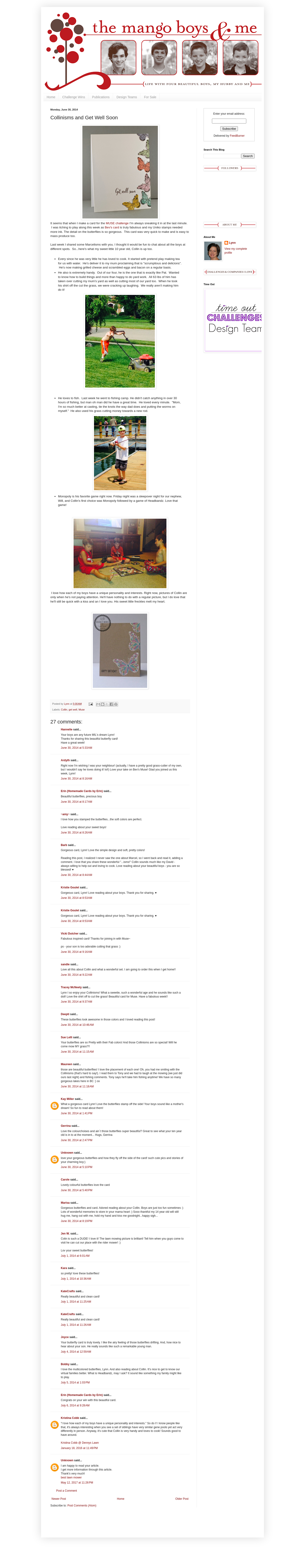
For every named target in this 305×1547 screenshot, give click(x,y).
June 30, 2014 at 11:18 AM (77, 1086)
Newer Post (59, 1498)
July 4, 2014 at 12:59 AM (76, 1351)
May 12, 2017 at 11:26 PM (77, 1482)
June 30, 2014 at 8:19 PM (76, 1221)
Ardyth (65, 760)
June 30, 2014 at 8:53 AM (76, 898)
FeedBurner (237, 135)
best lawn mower (71, 1477)
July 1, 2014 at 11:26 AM (76, 1324)
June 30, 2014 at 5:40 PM (76, 1190)
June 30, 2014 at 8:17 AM (76, 801)
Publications (101, 97)
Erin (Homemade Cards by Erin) (82, 791)
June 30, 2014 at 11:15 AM (77, 1051)
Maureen (66, 1064)
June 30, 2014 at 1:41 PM (76, 1113)
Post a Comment (66, 1490)
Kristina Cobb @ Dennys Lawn (80, 1442)
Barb (64, 845)
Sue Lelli (67, 1037)
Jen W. (65, 1233)
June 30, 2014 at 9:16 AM (76, 951)
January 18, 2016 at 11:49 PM (79, 1448)
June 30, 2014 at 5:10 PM (76, 1167)
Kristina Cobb (70, 1418)
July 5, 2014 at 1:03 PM (75, 1382)
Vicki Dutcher (69, 933)
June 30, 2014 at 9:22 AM (76, 974)
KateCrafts (68, 1291)
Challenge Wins (73, 97)
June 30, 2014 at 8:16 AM (76, 778)
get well (73, 709)
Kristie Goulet (70, 887)
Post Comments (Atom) (81, 1505)
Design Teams (127, 97)
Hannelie (66, 729)
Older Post (181, 1498)
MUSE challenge (117, 223)
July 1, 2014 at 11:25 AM (76, 1301)
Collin (64, 709)
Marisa (65, 1202)
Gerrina (66, 1125)
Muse (81, 709)
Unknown (67, 1152)
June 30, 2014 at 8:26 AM (76, 832)
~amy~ (65, 814)
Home (51, 97)
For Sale (150, 97)
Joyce (65, 1337)
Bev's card (112, 227)
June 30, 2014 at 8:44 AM (76, 875)
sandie (65, 964)
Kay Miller (67, 1099)
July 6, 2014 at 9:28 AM (75, 1405)
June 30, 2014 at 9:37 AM (76, 1001)
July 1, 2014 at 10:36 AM (76, 1278)
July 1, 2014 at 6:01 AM (75, 1255)
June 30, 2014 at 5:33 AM (76, 747)
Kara (64, 1268)
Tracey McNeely (71, 987)
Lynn (232, 242)
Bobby (65, 1364)
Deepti (65, 1014)
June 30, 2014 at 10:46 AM (77, 1024)
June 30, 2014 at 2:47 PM (76, 1140)
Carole (65, 1179)
